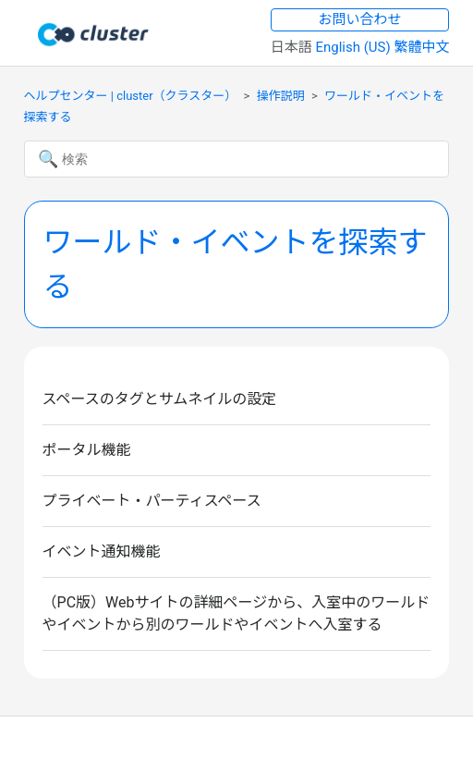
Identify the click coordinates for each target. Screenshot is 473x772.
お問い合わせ (360, 19)
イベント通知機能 (101, 551)
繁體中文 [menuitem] (421, 47)
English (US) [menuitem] (354, 47)
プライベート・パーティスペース (151, 500)
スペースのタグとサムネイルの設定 (159, 399)
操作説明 (281, 96)
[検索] (237, 159)
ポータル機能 (86, 450)
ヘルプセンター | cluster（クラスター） (130, 96)
